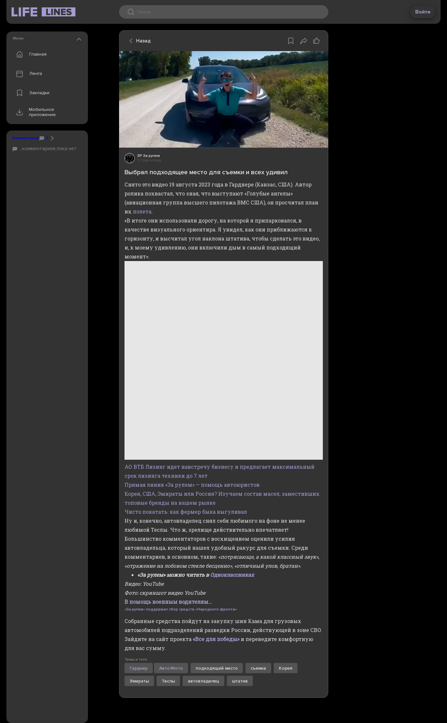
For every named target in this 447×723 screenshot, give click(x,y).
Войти (422, 12)
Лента (27, 73)
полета (142, 211)
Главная (30, 54)
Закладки (31, 92)
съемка (258, 668)
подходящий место (217, 668)
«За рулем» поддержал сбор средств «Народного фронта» (181, 609)
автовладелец (203, 681)
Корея (285, 668)
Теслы (168, 681)
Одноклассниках (232, 574)
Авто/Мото (171, 668)
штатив (240, 681)
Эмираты (139, 681)
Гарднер (139, 668)
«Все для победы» (216, 639)
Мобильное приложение (34, 112)
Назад (138, 41)
